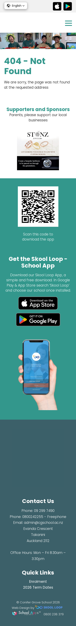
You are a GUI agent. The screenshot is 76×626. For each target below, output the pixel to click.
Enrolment (38, 581)
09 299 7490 (44, 510)
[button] (16, 5)
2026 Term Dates (38, 587)
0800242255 (32, 516)
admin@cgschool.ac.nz (43, 522)
